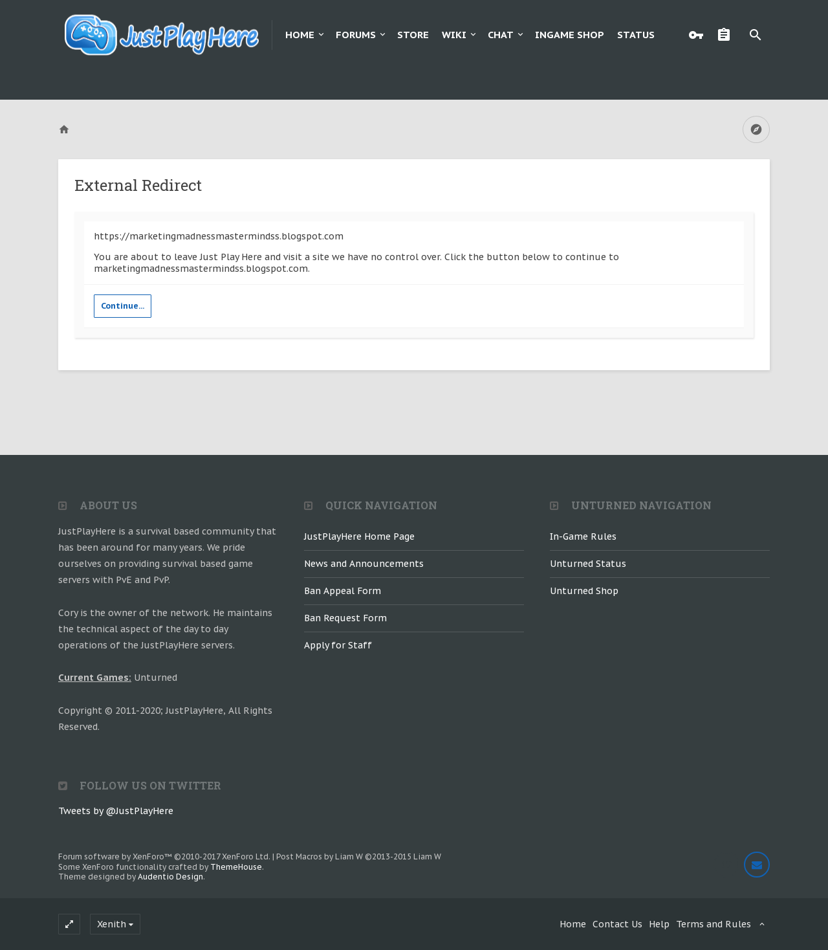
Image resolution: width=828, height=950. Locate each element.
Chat (501, 34)
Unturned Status (588, 563)
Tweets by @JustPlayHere (115, 811)
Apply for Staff (338, 645)
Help (659, 924)
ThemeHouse (236, 867)
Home (299, 34)
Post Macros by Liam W (358, 856)
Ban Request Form (345, 618)
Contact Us (617, 924)
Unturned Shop (584, 591)
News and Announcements (364, 563)
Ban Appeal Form (342, 591)
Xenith (111, 924)
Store (413, 34)
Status (636, 34)
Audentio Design (170, 876)
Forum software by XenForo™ (164, 856)
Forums (356, 34)
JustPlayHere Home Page (359, 536)
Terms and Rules (713, 924)
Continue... (122, 305)
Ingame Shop (569, 34)
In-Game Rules (583, 536)
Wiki (454, 34)
